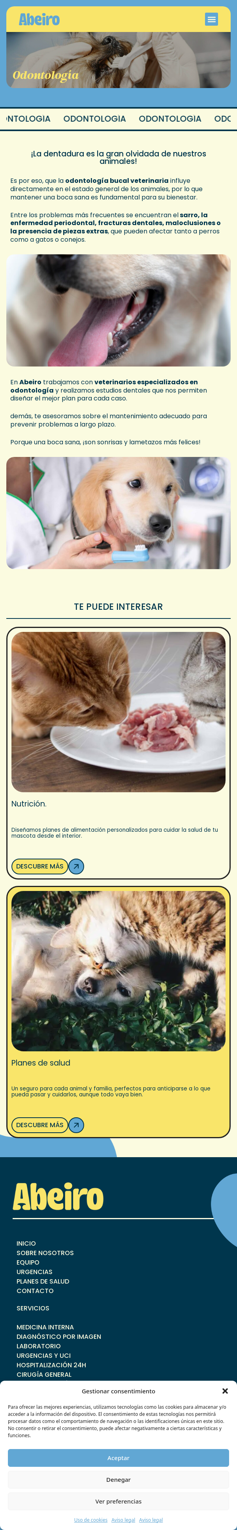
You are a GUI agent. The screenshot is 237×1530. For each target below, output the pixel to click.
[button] (225, 1391)
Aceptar (118, 1458)
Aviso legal (123, 1520)
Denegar (118, 1479)
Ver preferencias (118, 1501)
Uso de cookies (90, 1520)
